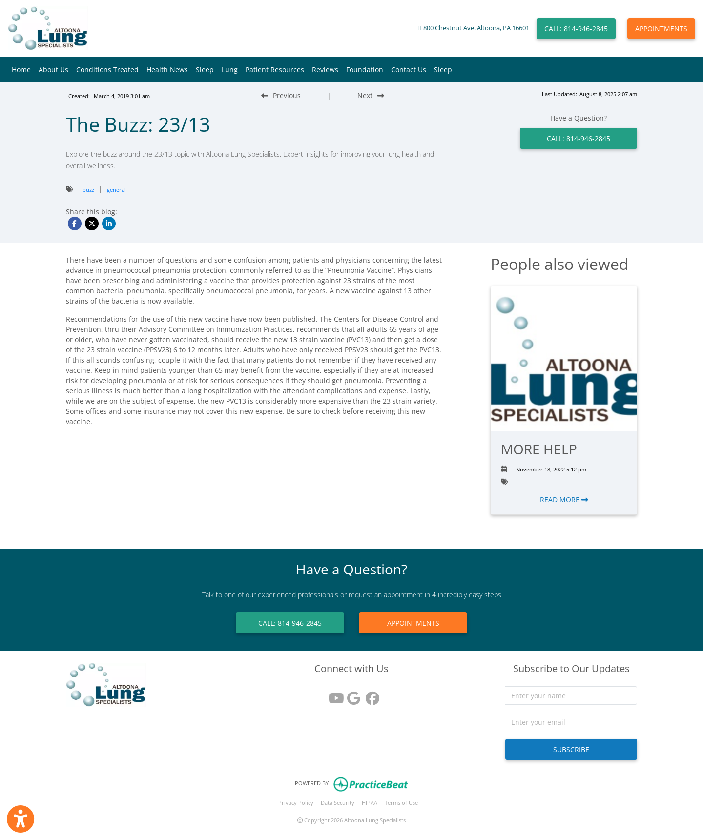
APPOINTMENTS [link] (413, 623)
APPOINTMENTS (661, 28)
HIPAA (369, 802)
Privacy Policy (295, 802)
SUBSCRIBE (571, 749)
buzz (88, 189)
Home (21, 69)
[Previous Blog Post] (281, 95)
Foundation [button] (364, 69)
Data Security (337, 802)
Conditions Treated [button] (107, 69)
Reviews (325, 69)
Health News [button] (167, 69)
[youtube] (333, 695)
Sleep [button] (205, 69)
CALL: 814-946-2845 (576, 28)
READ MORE (564, 499)
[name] (571, 695)
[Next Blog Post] (370, 95)
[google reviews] (351, 695)
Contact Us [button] (408, 69)
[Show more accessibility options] (20, 819)
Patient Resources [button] (275, 69)
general (116, 189)
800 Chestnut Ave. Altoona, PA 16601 (476, 28)
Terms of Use (401, 802)
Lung (230, 69)
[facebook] (370, 695)
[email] (571, 722)
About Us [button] (53, 69)
